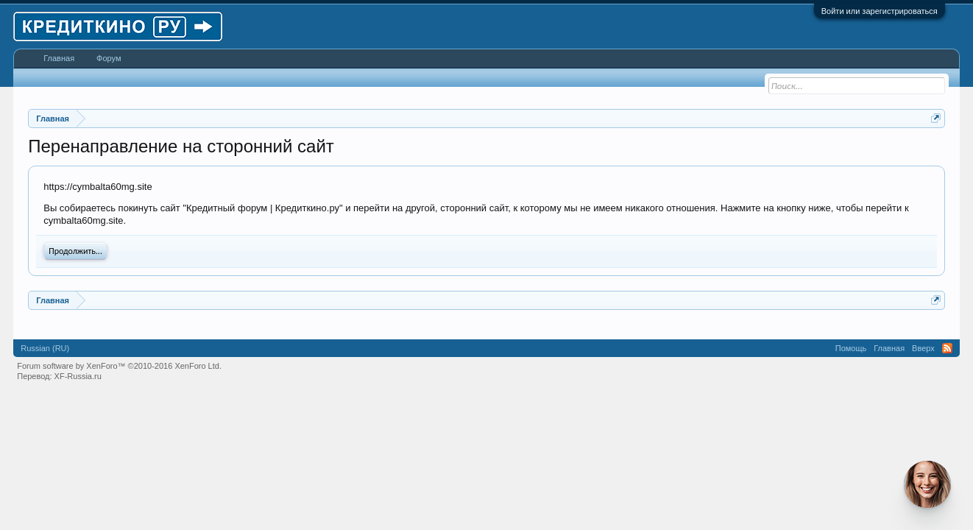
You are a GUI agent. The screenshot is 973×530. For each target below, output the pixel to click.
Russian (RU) (45, 348)
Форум (108, 58)
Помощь (851, 348)
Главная (58, 58)
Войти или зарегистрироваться (879, 11)
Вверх (923, 348)
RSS (947, 348)
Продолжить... (75, 251)
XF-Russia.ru (78, 376)
